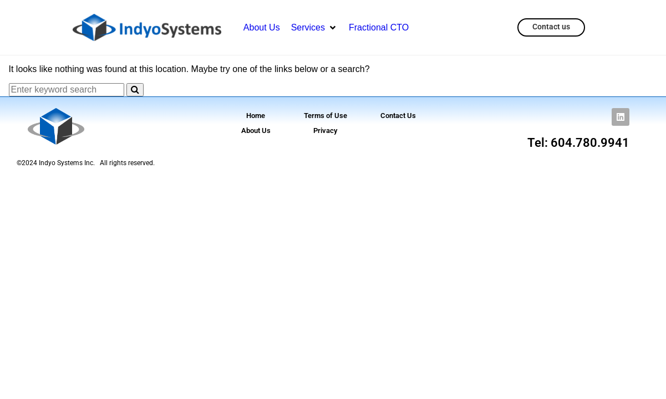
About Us (256, 130)
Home (255, 115)
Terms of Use (325, 115)
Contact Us (398, 115)
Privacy (325, 130)
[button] (314, 27)
